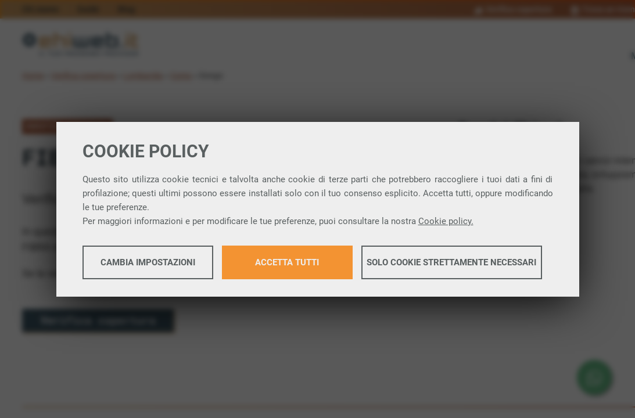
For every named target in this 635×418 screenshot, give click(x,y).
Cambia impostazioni (148, 262)
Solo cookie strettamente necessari (451, 262)
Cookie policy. (445, 221)
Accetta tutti (287, 262)
